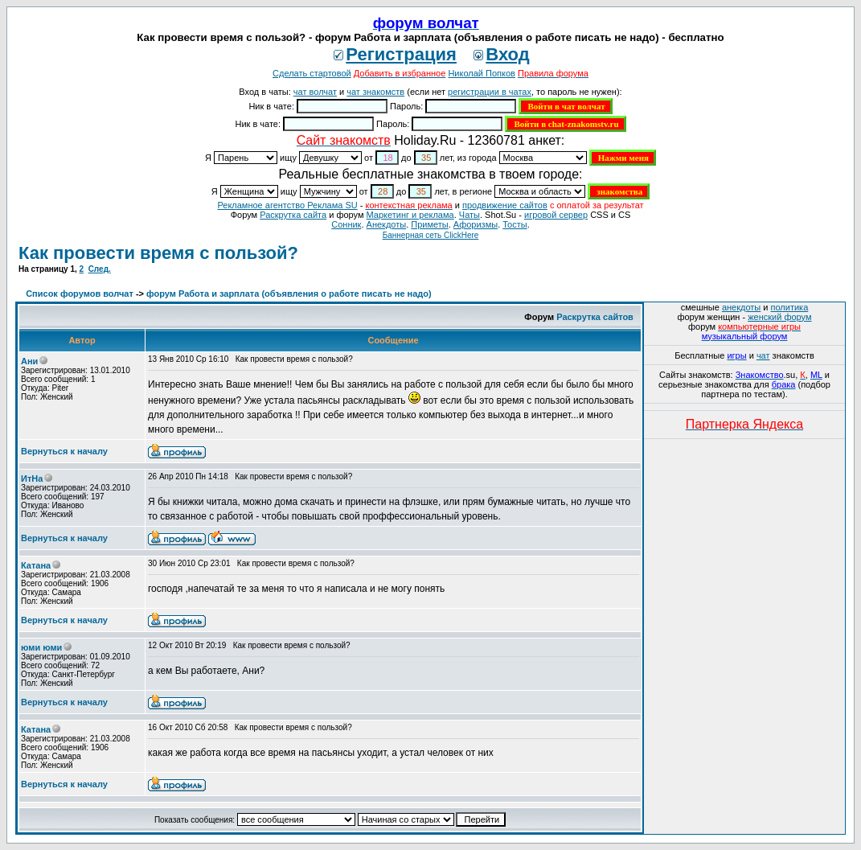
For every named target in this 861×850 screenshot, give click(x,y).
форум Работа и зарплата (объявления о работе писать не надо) (289, 293)
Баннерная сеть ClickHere (431, 235)
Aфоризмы (475, 224)
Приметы (429, 224)
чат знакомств (375, 91)
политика (790, 307)
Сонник (346, 224)
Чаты (469, 215)
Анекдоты (387, 224)
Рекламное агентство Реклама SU (287, 205)
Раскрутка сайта (293, 215)
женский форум (779, 317)
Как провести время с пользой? (158, 253)
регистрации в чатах (489, 91)
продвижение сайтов (504, 205)
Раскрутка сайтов (594, 317)
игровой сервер (556, 215)
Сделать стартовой (312, 73)
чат (763, 355)
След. (99, 269)
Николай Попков (481, 73)
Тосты (514, 224)
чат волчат (315, 91)
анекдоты (741, 307)
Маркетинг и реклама (410, 215)
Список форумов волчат (79, 293)
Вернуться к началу (64, 451)
